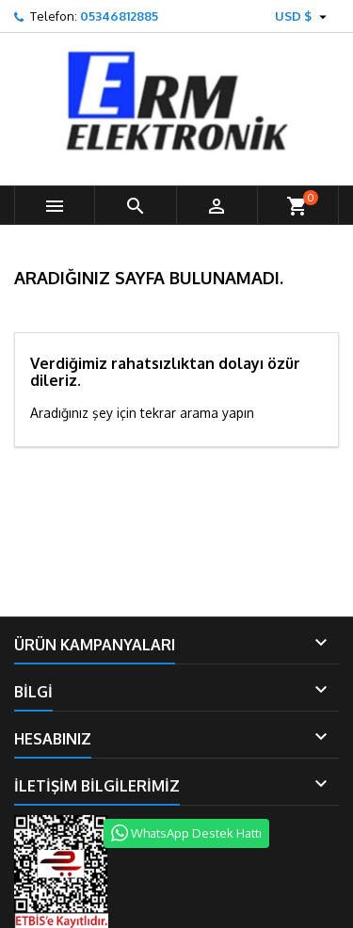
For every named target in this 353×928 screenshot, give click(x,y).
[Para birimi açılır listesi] (303, 16)
